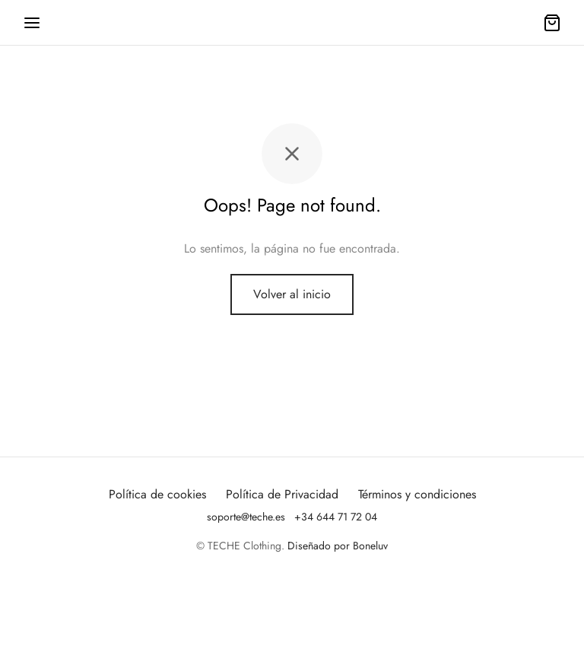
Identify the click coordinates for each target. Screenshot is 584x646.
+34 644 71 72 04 (335, 516)
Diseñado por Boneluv (337, 545)
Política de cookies (157, 494)
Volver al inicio (292, 294)
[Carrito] (552, 23)
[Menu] (32, 23)
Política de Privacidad (282, 494)
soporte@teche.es (246, 516)
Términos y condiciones (417, 494)
